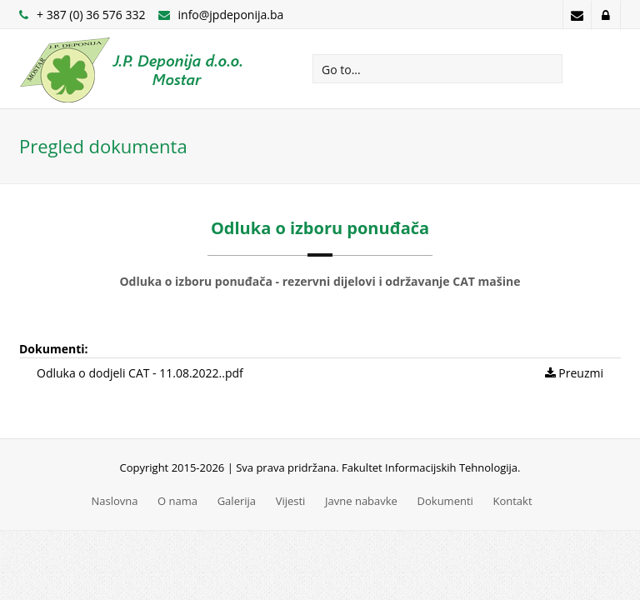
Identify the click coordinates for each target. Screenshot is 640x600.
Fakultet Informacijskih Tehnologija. (431, 467)
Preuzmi (574, 373)
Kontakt (512, 500)
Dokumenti (445, 500)
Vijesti (291, 500)
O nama (178, 500)
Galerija (237, 500)
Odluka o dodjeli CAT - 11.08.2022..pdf (140, 373)
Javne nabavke (361, 500)
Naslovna (114, 500)
